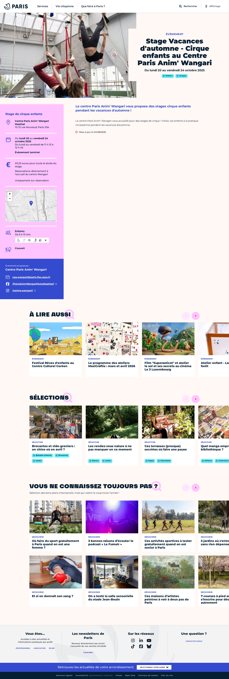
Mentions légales (64, 675)
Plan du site (167, 675)
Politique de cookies (148, 675)
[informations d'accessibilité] (32, 240)
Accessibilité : (94, 675)
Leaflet (31, 221)
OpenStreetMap (45, 221)
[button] (31, 203)
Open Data (130, 675)
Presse (119, 675)
